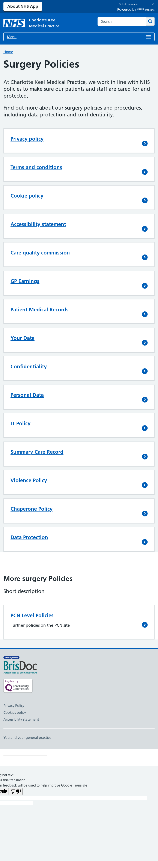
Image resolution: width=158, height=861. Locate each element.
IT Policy (20, 423)
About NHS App (22, 6)
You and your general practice (27, 737)
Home (8, 52)
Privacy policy (27, 139)
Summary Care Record (37, 452)
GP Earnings (25, 281)
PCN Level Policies (32, 615)
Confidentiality (29, 366)
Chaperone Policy (32, 509)
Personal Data (27, 395)
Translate (146, 9)
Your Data (23, 338)
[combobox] (122, 21)
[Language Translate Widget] (136, 4)
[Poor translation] (16, 791)
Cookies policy (14, 712)
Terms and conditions (36, 167)
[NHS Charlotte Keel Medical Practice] (37, 23)
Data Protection (29, 537)
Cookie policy (27, 196)
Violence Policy (29, 480)
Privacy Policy (13, 705)
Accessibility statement (38, 224)
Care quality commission (40, 253)
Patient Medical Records (40, 309)
